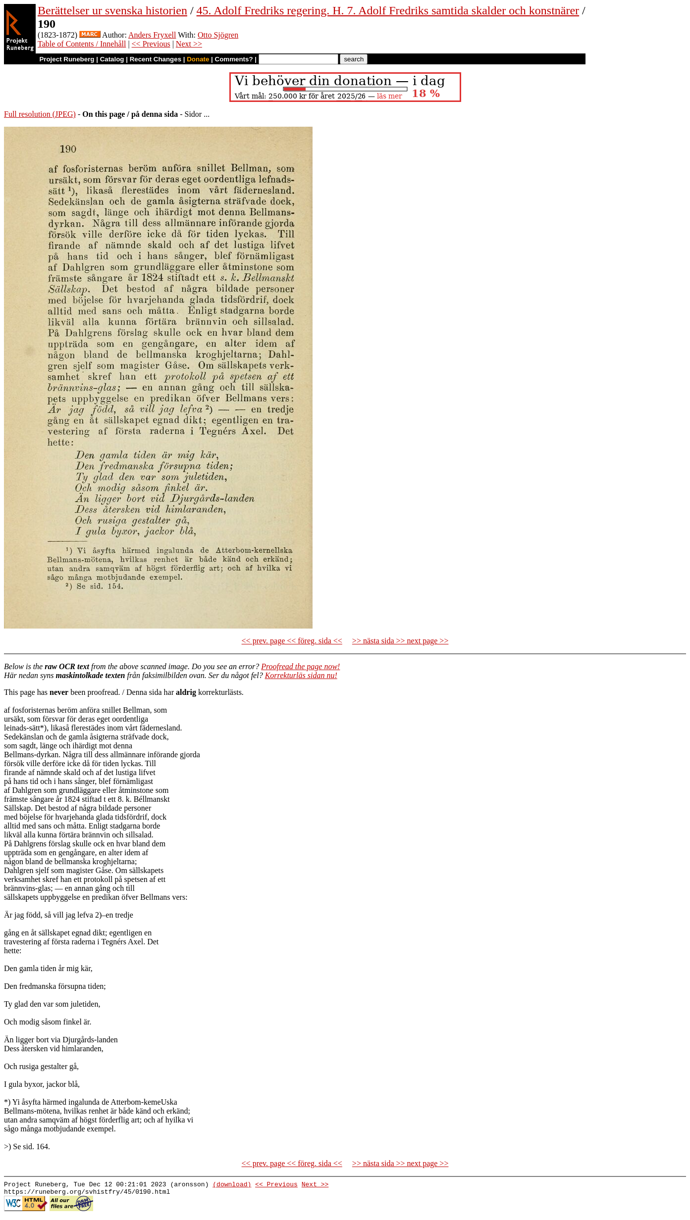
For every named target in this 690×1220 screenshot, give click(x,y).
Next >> (189, 44)
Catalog (112, 59)
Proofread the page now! (300, 666)
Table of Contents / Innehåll (82, 44)
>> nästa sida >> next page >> (400, 640)
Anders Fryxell (152, 35)
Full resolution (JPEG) (40, 114)
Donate (198, 59)
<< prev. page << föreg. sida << (292, 640)
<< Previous (151, 44)
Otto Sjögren (218, 35)
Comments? (234, 59)
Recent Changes (155, 59)
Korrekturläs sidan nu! (301, 675)
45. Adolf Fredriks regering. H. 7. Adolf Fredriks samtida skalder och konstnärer (388, 10)
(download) (231, 1185)
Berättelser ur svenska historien (112, 10)
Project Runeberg (66, 59)
